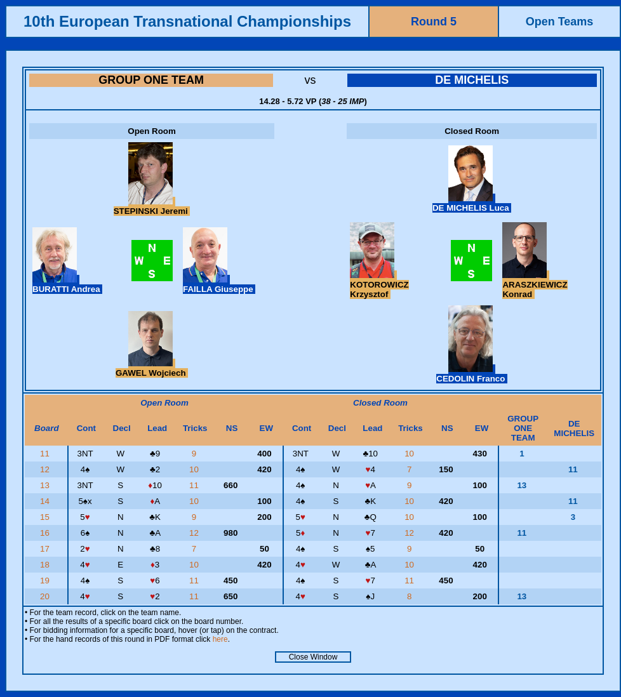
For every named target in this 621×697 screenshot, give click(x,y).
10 (410, 453)
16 (46, 533)
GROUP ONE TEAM (151, 80)
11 (46, 453)
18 (46, 564)
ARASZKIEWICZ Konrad (534, 284)
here (220, 639)
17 (46, 549)
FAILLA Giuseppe (219, 284)
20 (46, 596)
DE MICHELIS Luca (471, 203)
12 (46, 469)
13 (46, 485)
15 (46, 517)
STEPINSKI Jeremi (152, 206)
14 (46, 501)
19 (46, 580)
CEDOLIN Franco (471, 373)
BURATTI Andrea (67, 284)
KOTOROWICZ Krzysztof (379, 284)
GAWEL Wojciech (152, 368)
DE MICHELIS (472, 80)
